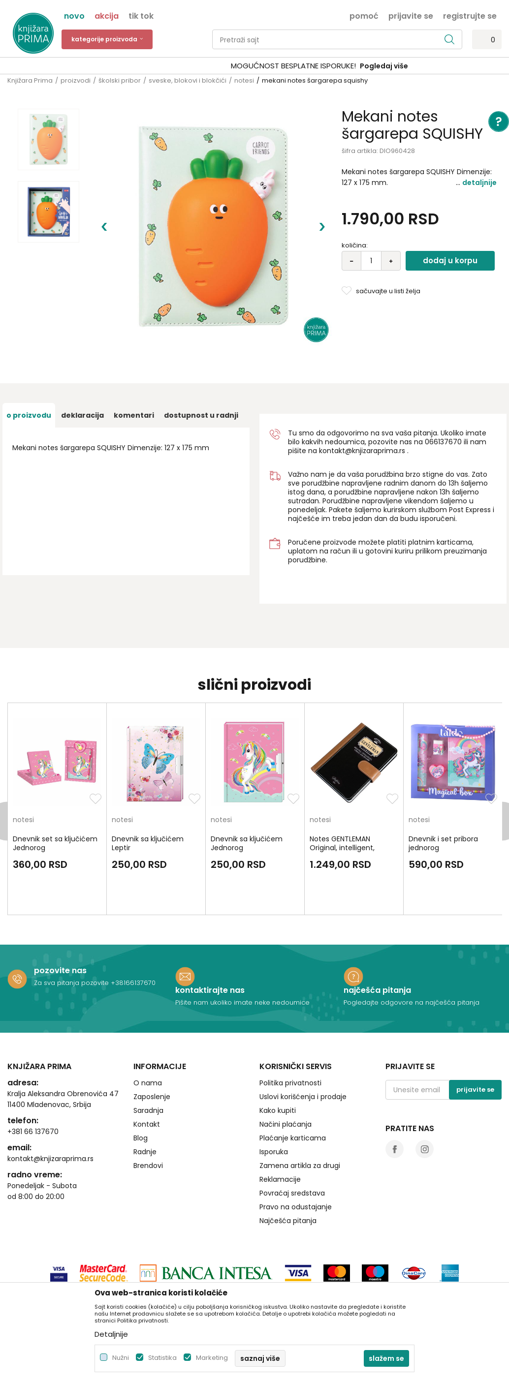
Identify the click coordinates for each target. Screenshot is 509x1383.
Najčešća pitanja (288, 1165)
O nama (147, 1028)
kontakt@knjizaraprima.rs (362, 395)
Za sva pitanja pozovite (72, 927)
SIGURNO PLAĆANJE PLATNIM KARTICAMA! (228, 66)
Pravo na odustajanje (295, 1152)
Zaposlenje (151, 1041)
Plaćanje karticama (292, 1083)
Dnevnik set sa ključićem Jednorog (55, 788)
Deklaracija (82, 360)
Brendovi (148, 1110)
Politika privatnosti (290, 1028)
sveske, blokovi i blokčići (187, 80)
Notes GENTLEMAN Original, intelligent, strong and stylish (342, 792)
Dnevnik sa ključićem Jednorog (247, 788)
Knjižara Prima (30, 80)
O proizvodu (28, 360)
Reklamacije (280, 1124)
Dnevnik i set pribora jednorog (443, 788)
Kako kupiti (277, 1055)
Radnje (145, 1097)
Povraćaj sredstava (292, 1138)
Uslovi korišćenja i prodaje (303, 1041)
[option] (254, 66)
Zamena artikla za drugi (299, 1110)
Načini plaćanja (285, 1069)
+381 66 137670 (33, 1076)
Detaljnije (479, 182)
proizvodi (76, 80)
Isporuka (273, 1097)
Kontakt (146, 1069)
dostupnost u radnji (201, 360)
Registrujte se (470, 15)
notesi (244, 80)
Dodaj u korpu (450, 260)
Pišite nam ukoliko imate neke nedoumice (242, 947)
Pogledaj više (329, 66)
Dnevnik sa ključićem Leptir (148, 788)
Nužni (120, 1357)
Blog (140, 1083)
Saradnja (148, 1055)
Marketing (212, 1357)
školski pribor (119, 80)
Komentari (134, 360)
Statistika (162, 1357)
